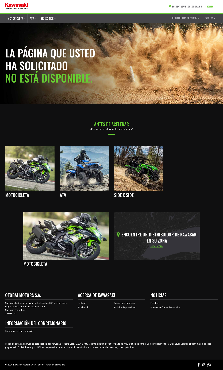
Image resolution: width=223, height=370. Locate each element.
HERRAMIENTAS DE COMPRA (185, 18)
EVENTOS (210, 18)
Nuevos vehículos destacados (165, 307)
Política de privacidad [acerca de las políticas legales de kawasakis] (125, 307)
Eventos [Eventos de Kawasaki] (154, 303)
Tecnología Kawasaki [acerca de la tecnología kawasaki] (124, 303)
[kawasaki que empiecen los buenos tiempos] (16, 6)
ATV (33, 18)
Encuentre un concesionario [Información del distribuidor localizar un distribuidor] (19, 331)
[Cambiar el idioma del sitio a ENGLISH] (210, 6)
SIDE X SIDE (48, 18)
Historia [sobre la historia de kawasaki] (82, 303)
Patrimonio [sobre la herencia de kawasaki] (83, 307)
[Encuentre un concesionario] (186, 6)
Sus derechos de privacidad (51, 364)
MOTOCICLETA (16, 18)
